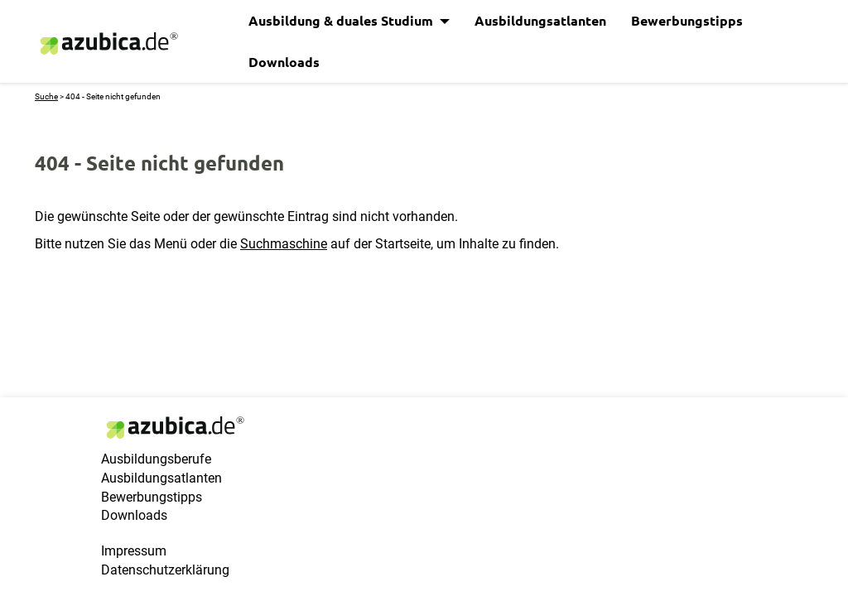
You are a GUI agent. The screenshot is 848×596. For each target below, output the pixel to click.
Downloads (284, 61)
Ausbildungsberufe (156, 459)
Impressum (133, 551)
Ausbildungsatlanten (540, 20)
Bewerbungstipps (687, 20)
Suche (46, 96)
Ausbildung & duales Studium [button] (342, 20)
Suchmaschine (283, 244)
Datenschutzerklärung (165, 570)
